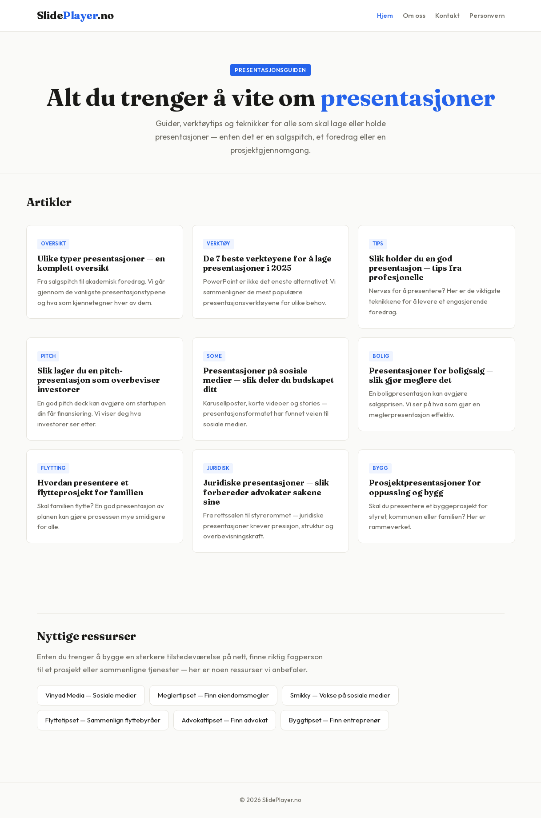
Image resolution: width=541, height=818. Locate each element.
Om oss (414, 15)
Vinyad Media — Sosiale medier (90, 695)
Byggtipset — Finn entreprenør (335, 720)
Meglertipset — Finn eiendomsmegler (213, 695)
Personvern (487, 15)
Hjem (385, 15)
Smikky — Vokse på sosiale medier (340, 695)
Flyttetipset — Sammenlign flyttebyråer (102, 720)
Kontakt (447, 15)
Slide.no (75, 15)
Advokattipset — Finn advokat (225, 720)
